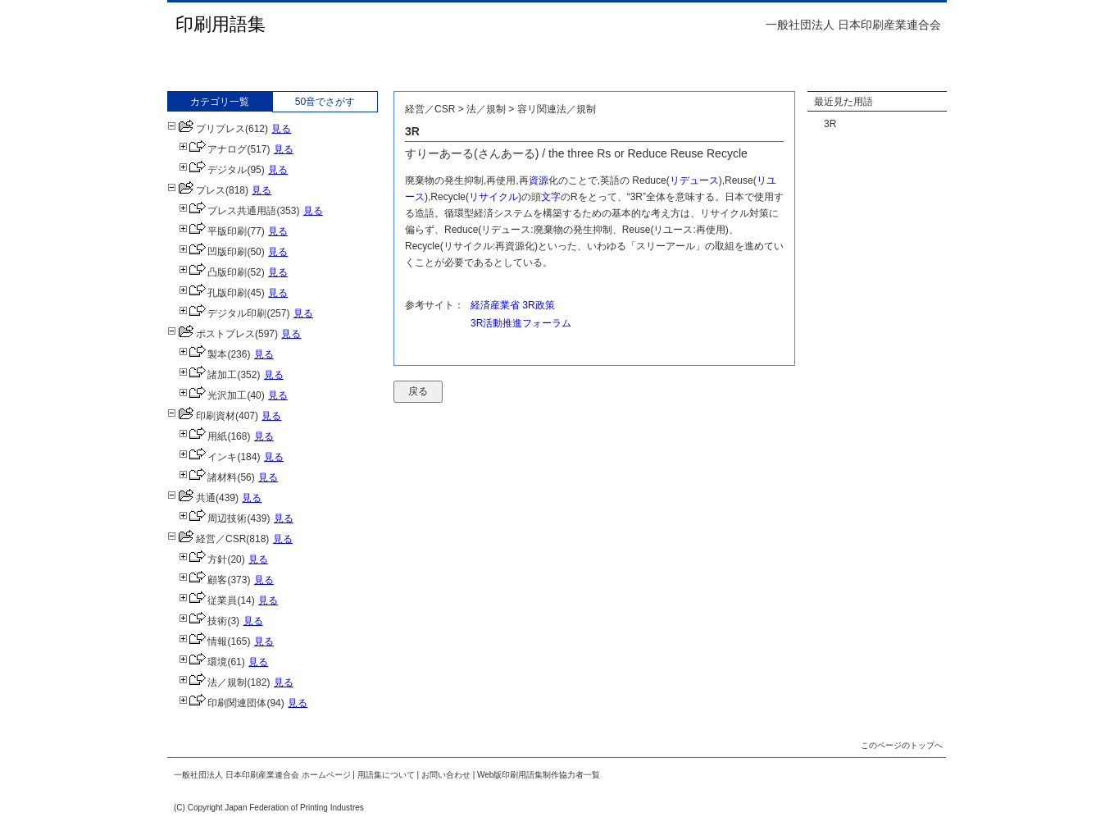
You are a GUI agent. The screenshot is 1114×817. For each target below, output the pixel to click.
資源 (538, 180)
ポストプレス (211, 334)
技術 (203, 621)
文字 (551, 197)
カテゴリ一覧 (219, 101)
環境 (203, 662)
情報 (203, 641)
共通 (191, 498)
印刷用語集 (220, 24)
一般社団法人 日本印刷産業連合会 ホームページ (262, 774)
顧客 (203, 580)
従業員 (208, 600)
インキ (208, 457)
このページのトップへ (902, 745)
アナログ (213, 149)
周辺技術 (213, 518)
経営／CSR (206, 539)
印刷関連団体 (222, 703)
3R (830, 124)
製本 (203, 354)
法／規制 (213, 682)
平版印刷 (213, 231)
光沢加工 (213, 395)
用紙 (203, 436)
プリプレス (206, 129)
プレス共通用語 (227, 211)
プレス (196, 190)
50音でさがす (325, 101)
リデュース (694, 180)
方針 (203, 559)
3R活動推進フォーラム (521, 323)
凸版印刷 (213, 272)
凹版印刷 (213, 252)
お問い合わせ (446, 774)
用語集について (386, 774)
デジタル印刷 (222, 313)
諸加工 (208, 375)
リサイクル (493, 197)
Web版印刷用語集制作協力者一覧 (538, 774)
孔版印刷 (213, 293)
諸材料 (208, 477)
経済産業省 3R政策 (513, 305)
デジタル (213, 170)
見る (281, 129)
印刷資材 (201, 416)
